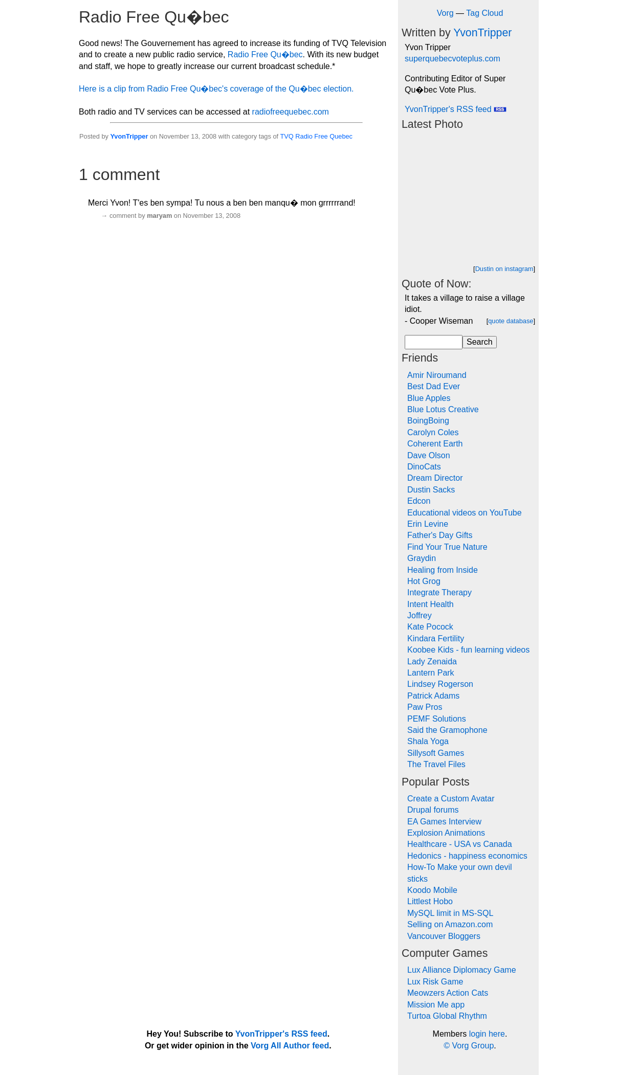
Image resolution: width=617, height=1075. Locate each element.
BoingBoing (428, 420)
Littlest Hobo (430, 901)
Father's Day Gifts (440, 535)
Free (320, 136)
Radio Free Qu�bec (265, 54)
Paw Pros (424, 707)
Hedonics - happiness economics (467, 856)
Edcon (418, 501)
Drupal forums (432, 809)
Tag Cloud (484, 13)
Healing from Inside (442, 570)
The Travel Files (436, 764)
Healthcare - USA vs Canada (459, 844)
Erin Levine (427, 524)
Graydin (421, 558)
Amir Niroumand (437, 375)
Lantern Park (430, 672)
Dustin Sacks (431, 489)
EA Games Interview (444, 821)
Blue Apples (429, 398)
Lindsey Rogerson (440, 684)
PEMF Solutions (436, 718)
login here (487, 1033)
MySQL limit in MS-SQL (450, 913)
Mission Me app (436, 1004)
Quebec (340, 136)
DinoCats (424, 466)
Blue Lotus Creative (443, 409)
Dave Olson (428, 455)
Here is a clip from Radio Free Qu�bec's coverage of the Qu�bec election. (216, 88)
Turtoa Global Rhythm (447, 1016)
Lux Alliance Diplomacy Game (461, 970)
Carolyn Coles (432, 432)
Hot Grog (423, 581)
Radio (303, 136)
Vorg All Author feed (290, 1045)
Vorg (445, 13)
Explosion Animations (446, 832)
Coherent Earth (435, 443)
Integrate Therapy (439, 592)
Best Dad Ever (433, 386)
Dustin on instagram (504, 269)
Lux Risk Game (435, 981)
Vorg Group (473, 1045)
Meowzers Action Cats (447, 993)
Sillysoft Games (435, 753)
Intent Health (430, 604)
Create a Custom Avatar (450, 798)
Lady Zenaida (432, 661)
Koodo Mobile (432, 890)
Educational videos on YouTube (464, 512)
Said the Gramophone (447, 730)
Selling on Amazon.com (450, 924)
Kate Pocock (430, 626)
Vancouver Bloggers (443, 936)
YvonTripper (129, 136)
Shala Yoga (428, 741)
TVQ (286, 136)
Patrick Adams (433, 695)
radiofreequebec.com (290, 111)
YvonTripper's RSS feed (455, 109)
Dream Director (434, 478)
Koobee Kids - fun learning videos (468, 649)
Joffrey (419, 615)
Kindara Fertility (435, 638)
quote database (510, 321)
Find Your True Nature (447, 547)
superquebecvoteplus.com (452, 58)
